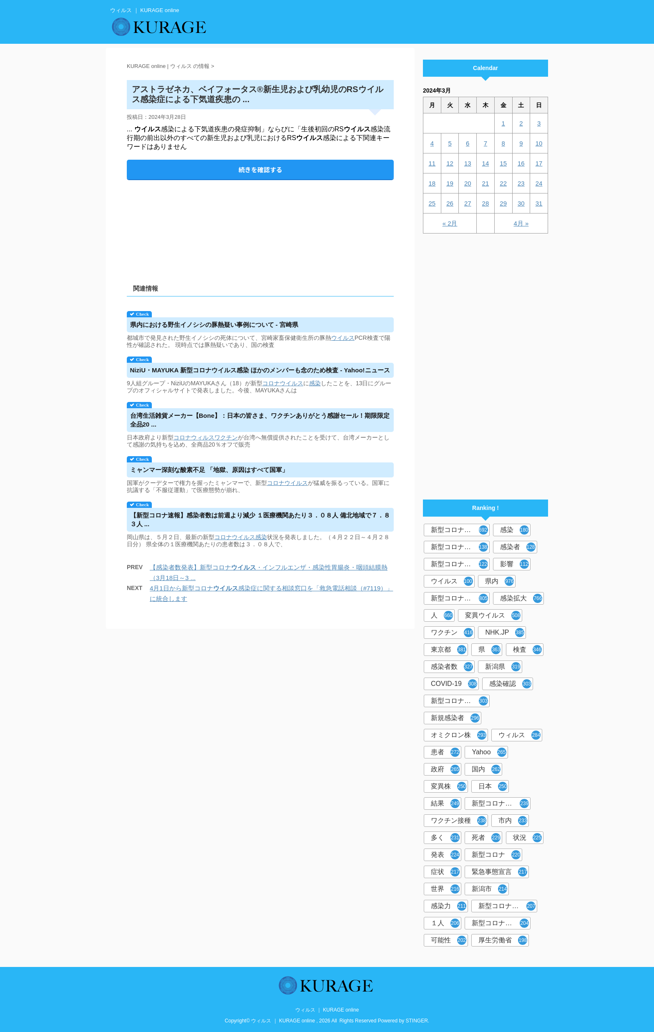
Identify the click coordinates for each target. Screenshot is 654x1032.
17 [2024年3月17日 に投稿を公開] (539, 163)
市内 (512, 820)
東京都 (448, 649)
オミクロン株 (458, 735)
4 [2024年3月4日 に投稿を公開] (432, 143)
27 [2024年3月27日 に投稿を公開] (467, 203)
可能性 (448, 940)
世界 (445, 889)
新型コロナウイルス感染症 (460, 564)
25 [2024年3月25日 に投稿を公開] (432, 203)
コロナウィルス (194, 437)
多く (445, 837)
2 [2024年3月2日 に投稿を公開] (521, 123)
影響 (515, 564)
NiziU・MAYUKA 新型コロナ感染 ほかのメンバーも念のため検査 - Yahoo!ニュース (260, 370)
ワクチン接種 (458, 820)
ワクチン (226, 437)
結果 (445, 803)
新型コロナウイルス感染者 (507, 906)
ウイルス (343, 337)
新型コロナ (496, 854)
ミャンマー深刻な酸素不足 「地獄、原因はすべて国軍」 (209, 469)
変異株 (448, 786)
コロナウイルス (282, 383)
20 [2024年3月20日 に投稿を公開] (467, 183)
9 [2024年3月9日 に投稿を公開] (521, 143)
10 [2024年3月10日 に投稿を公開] (539, 143)
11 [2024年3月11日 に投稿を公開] (432, 163)
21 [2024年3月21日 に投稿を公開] (485, 183)
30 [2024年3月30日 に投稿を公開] (521, 203)
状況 (527, 837)
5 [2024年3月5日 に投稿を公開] (449, 143)
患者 (445, 752)
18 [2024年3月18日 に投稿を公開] (432, 183)
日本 (492, 786)
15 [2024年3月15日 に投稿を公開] (503, 163)
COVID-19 (454, 683)
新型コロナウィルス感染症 (460, 701)
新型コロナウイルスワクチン (501, 803)
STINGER (417, 1021)
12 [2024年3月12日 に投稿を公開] (449, 163)
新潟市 (489, 889)
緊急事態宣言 (499, 871)
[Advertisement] (260, 225)
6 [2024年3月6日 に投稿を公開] (467, 143)
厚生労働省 (502, 940)
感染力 (448, 906)
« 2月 (450, 223)
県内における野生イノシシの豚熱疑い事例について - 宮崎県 (214, 324)
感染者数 (452, 666)
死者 (486, 837)
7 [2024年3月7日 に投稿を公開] (485, 143)
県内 (499, 581)
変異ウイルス (493, 615)
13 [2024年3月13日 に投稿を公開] (467, 163)
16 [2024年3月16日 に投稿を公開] (521, 163)
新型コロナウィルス (460, 547)
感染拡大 (521, 598)
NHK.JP (504, 632)
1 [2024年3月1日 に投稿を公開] (503, 123)
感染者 (518, 547)
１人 (445, 923)
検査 (527, 649)
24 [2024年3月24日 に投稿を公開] (539, 183)
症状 (445, 871)
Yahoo (489, 752)
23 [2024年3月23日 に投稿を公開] (521, 183)
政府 (445, 769)
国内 (486, 769)
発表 (445, 854)
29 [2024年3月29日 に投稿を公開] (503, 203)
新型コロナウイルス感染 (460, 598)
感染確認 (510, 683)
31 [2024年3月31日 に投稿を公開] (539, 203)
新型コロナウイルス (460, 530)
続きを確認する (260, 169)
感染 (315, 383)
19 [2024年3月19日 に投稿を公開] (449, 183)
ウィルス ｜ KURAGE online (327, 1010)
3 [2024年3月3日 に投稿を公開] (539, 123)
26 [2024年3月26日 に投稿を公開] (449, 203)
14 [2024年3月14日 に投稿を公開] (485, 163)
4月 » (520, 223)
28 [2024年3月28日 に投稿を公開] (485, 203)
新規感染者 (455, 718)
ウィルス (519, 735)
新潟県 (503, 666)
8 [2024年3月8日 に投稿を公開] (503, 143)
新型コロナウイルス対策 (501, 923)
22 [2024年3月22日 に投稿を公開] (503, 183)
